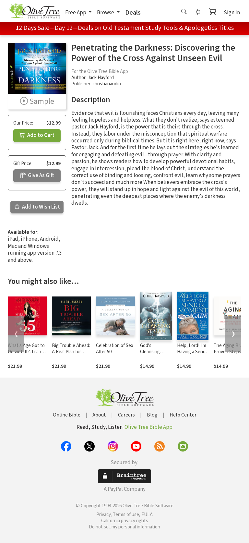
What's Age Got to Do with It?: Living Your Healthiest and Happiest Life (26, 355)
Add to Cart (36, 135)
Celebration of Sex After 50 (114, 348)
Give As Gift (37, 175)
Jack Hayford (101, 77)
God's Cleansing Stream (150, 351)
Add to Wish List (37, 207)
